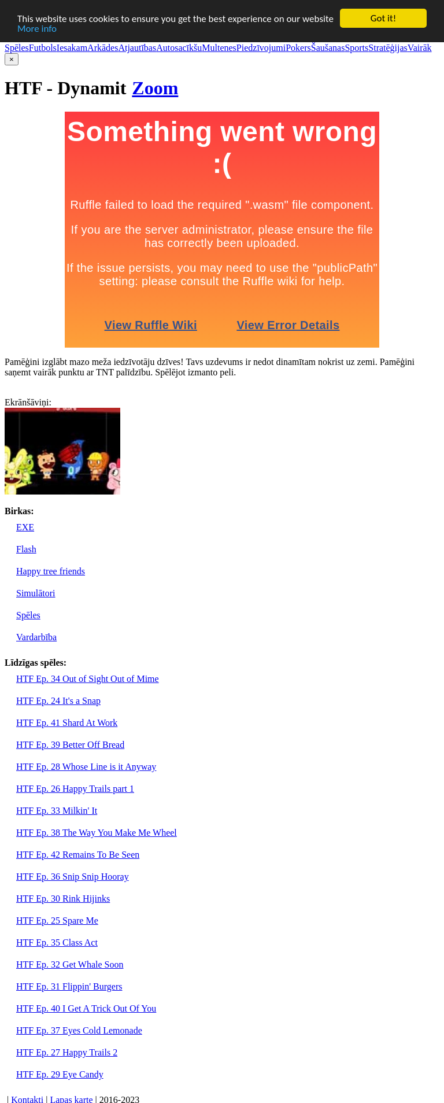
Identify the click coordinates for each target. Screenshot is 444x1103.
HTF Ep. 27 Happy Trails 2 (66, 1052)
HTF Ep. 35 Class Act (57, 942)
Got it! (383, 18)
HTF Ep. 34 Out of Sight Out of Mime (87, 679)
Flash (26, 549)
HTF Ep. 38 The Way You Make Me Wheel (96, 833)
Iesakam (72, 48)
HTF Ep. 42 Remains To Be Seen (77, 854)
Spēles (17, 48)
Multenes (219, 48)
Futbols (43, 48)
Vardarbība (36, 637)
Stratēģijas (388, 48)
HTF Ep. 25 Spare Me (57, 920)
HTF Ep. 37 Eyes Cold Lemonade (79, 1030)
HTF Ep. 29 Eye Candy (59, 1074)
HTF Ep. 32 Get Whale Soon (69, 964)
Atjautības (137, 48)
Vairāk (420, 48)
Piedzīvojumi (261, 48)
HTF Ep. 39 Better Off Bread (70, 745)
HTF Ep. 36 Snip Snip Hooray (72, 876)
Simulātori (36, 593)
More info (37, 28)
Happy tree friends (50, 571)
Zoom (155, 88)
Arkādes (102, 48)
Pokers (298, 48)
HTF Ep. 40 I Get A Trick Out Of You (86, 1008)
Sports (356, 48)
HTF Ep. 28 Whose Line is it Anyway (86, 767)
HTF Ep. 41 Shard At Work (66, 723)
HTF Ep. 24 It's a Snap (58, 701)
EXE (25, 527)
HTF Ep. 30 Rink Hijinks (63, 898)
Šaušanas (328, 48)
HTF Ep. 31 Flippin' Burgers (69, 986)
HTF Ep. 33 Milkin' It (56, 811)
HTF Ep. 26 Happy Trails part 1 (75, 789)
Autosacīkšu (179, 48)
